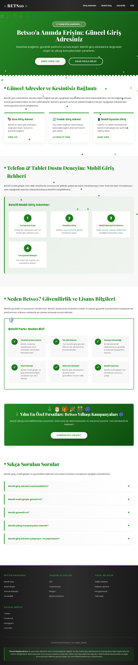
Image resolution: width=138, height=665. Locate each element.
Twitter (7, 613)
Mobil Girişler (9, 586)
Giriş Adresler (89, 5)
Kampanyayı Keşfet (69, 435)
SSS (132, 5)
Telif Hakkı (99, 596)
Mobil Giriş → (104, 137)
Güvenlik (121, 5)
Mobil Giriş (106, 5)
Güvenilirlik (8, 596)
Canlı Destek (54, 586)
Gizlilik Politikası (101, 582)
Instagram (9, 623)
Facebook (8, 618)
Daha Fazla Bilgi (85, 61)
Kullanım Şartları (102, 586)
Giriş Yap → (14, 137)
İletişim (52, 591)
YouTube (8, 628)
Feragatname (101, 591)
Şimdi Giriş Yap (50, 61)
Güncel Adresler (11, 591)
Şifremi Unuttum (56, 596)
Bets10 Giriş (9, 582)
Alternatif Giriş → (62, 137)
